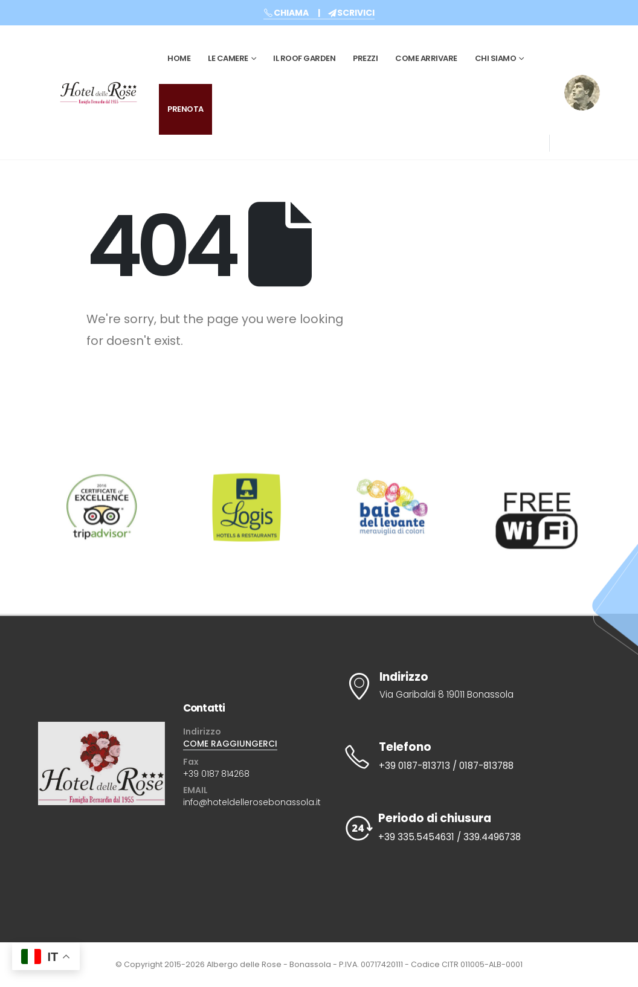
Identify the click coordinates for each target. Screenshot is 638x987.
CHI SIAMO (496, 58)
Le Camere (228, 58)
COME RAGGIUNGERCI (230, 744)
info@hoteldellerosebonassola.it (252, 802)
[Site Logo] (98, 92)
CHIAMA (286, 13)
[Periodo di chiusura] (464, 828)
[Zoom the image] (582, 83)
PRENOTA (185, 109)
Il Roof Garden (304, 58)
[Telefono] (464, 756)
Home (178, 58)
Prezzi (365, 58)
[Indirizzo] (464, 686)
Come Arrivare (426, 58)
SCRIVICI (351, 13)
